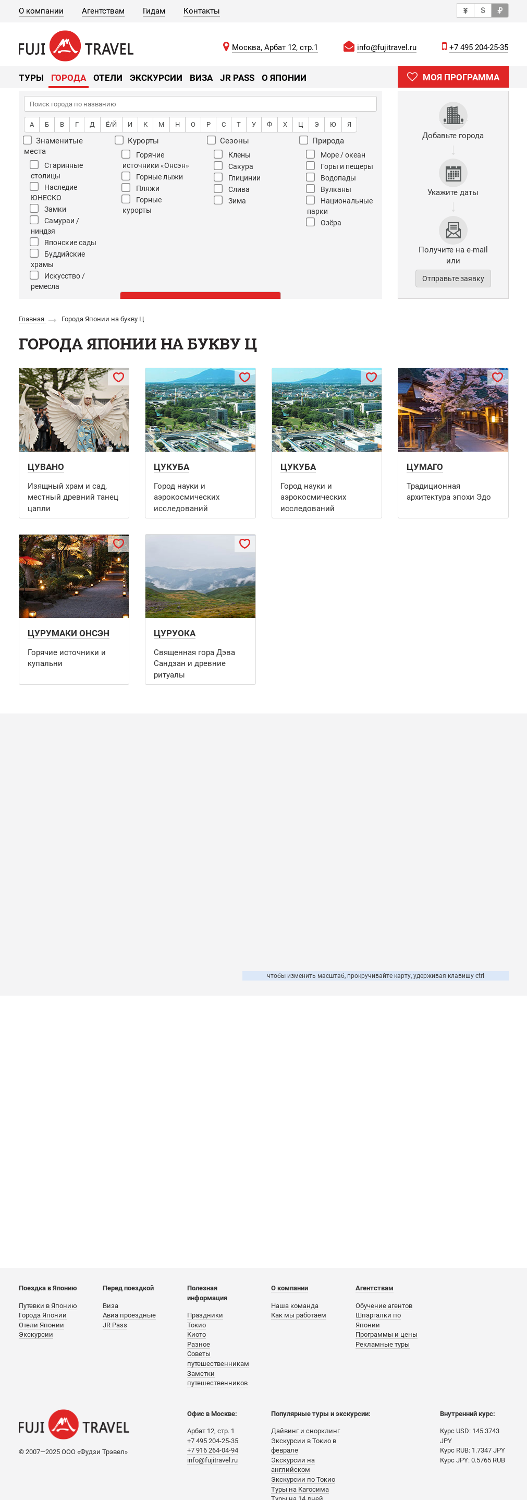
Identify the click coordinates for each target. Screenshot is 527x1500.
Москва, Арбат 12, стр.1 (275, 47)
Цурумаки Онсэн (68, 633)
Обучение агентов (384, 1306)
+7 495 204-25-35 (478, 47)
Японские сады (63, 242)
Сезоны (228, 141)
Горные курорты (141, 204)
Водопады (331, 177)
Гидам (154, 11)
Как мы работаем (298, 1315)
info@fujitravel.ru (386, 47)
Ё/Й (111, 124)
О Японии (284, 77)
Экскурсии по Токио (303, 1479)
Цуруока (174, 633)
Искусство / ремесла (57, 281)
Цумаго (425, 467)
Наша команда (294, 1306)
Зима (230, 200)
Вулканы (328, 188)
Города (68, 77)
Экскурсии (156, 77)
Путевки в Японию (48, 1306)
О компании (41, 11)
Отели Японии (41, 1325)
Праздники (205, 1315)
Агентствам (103, 11)
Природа (322, 141)
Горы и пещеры (339, 166)
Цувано (46, 467)
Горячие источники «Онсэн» (155, 160)
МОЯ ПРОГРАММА (453, 76)
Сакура (233, 166)
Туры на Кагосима (300, 1489)
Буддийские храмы (57, 259)
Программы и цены (387, 1334)
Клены (232, 154)
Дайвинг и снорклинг (305, 1431)
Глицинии (237, 177)
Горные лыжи (152, 176)
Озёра (323, 222)
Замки (48, 208)
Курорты (137, 141)
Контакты (201, 11)
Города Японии (43, 1315)
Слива (232, 188)
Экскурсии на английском (293, 1465)
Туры (31, 77)
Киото (196, 1334)
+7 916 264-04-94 (212, 1450)
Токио (196, 1325)
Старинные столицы (56, 170)
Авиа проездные (129, 1315)
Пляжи (140, 187)
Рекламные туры (383, 1344)
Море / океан (335, 154)
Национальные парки (339, 205)
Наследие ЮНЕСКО (53, 192)
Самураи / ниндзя (54, 225)
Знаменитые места (53, 146)
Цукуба (171, 467)
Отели (107, 77)
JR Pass (237, 77)
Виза (201, 77)
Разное (198, 1344)
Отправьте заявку (453, 278)
